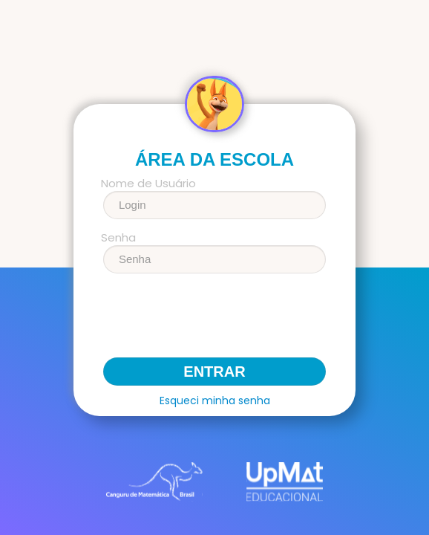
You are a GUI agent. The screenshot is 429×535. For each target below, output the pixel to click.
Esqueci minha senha (215, 400)
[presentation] (214, 321)
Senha (118, 237)
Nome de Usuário (148, 183)
